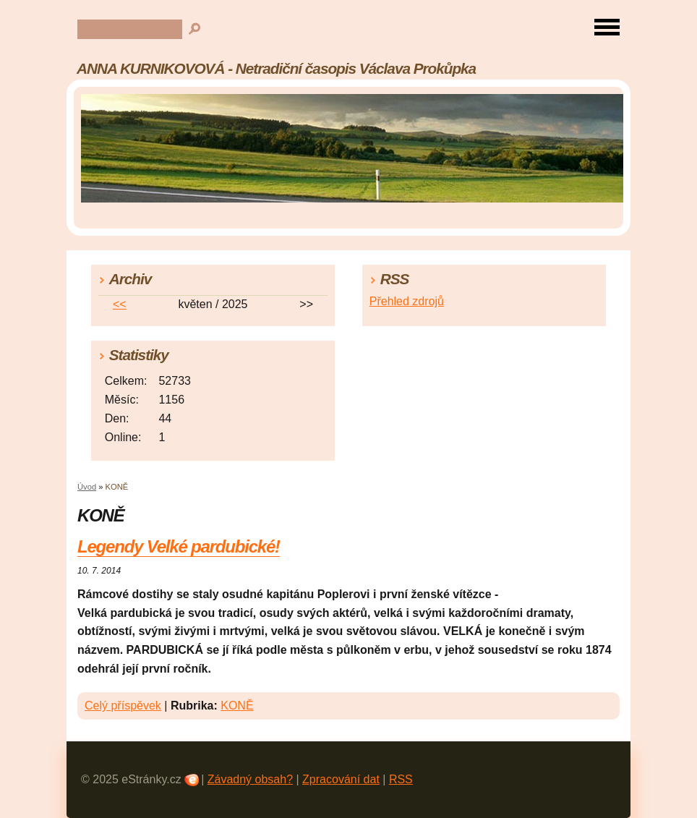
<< (120, 304)
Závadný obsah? (250, 779)
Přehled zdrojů (406, 301)
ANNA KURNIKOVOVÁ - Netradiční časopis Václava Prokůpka (276, 68)
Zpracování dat (341, 779)
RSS (401, 779)
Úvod (86, 486)
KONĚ (237, 705)
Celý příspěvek (123, 705)
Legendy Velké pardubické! (178, 546)
